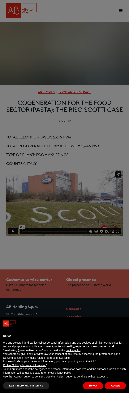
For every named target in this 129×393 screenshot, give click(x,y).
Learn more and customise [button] (26, 385)
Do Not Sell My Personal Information (24, 365)
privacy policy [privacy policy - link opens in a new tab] (63, 372)
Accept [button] (115, 385)
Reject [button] (93, 385)
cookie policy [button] (73, 350)
